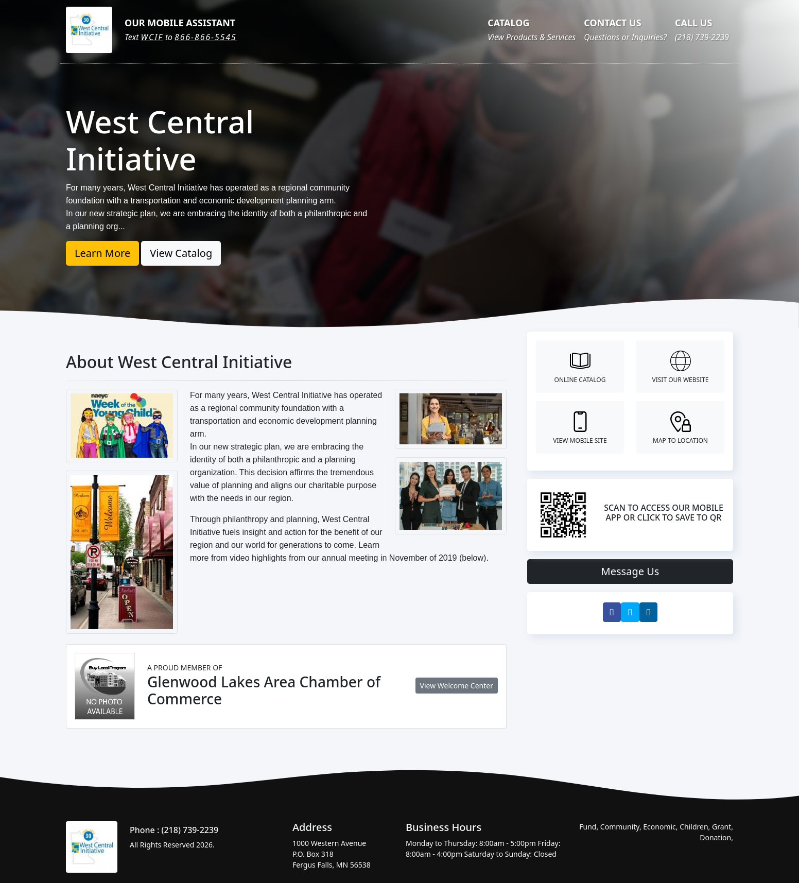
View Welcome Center (456, 685)
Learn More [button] (102, 253)
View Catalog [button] (181, 253)
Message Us (630, 571)
